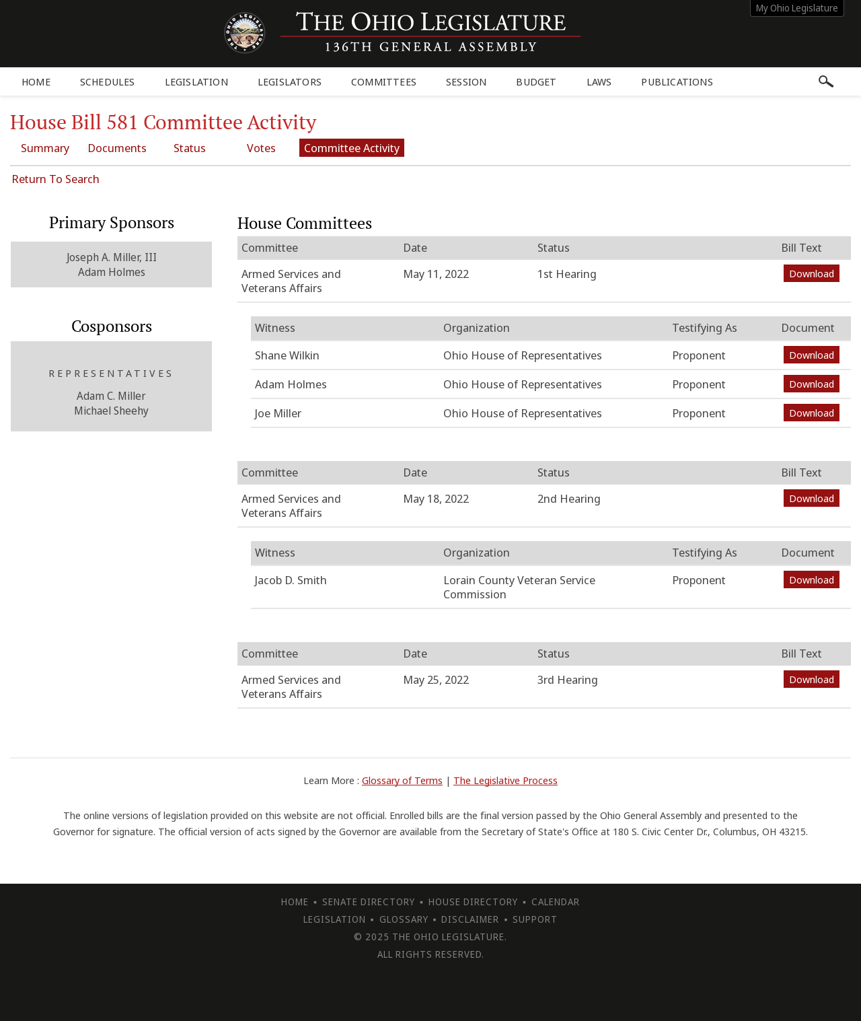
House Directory (473, 901)
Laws (599, 81)
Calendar (555, 901)
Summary (45, 147)
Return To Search (55, 178)
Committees (383, 81)
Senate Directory (368, 901)
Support (535, 919)
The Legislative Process (505, 780)
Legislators (290, 81)
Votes (262, 147)
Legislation (196, 81)
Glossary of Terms (402, 780)
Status (190, 147)
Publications (676, 81)
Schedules (107, 81)
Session (466, 81)
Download (811, 273)
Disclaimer (470, 919)
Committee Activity (353, 147)
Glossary (403, 919)
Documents (117, 147)
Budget (536, 81)
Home (36, 81)
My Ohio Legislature (797, 7)
